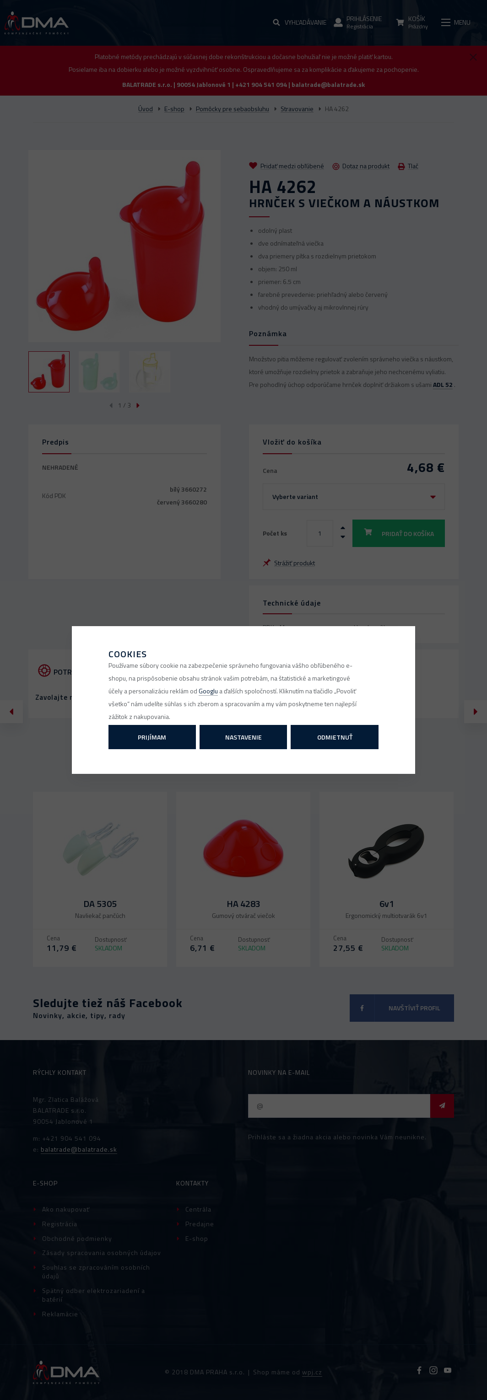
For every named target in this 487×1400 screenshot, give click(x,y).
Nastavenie (243, 737)
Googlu (208, 691)
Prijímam (152, 737)
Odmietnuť (334, 737)
